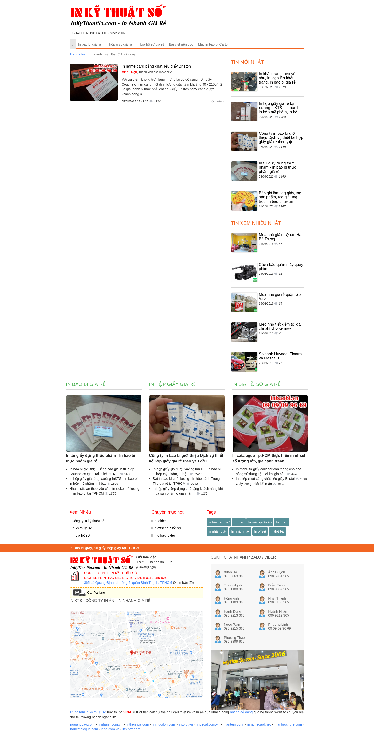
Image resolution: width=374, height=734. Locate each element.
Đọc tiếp (217, 101)
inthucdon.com (164, 724)
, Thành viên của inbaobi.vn (147, 72)
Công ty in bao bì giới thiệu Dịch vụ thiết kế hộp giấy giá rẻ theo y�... (281, 137)
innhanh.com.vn (111, 724)
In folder (158, 521)
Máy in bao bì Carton (214, 44)
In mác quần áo (260, 522)
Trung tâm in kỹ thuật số (88, 712)
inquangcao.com (82, 724)
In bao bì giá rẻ (89, 44)
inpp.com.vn (110, 729)
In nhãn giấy (217, 531)
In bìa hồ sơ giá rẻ (150, 44)
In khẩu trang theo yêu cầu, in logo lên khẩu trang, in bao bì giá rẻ (278, 78)
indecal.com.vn (208, 724)
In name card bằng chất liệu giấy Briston (156, 66)
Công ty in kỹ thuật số (87, 521)
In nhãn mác (240, 531)
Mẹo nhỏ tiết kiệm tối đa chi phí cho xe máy (280, 326)
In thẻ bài (278, 531)
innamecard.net (259, 724)
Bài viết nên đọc (181, 44)
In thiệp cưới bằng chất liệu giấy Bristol (266, 479)
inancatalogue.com (84, 729)
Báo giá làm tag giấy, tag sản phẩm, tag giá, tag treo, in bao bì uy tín (280, 197)
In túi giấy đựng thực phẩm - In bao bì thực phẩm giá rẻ (277, 167)
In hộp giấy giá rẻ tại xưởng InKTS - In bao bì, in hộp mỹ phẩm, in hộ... (280, 108)
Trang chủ (77, 54)
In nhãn (281, 522)
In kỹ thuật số (81, 528)
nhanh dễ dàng (241, 712)
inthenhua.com (138, 724)
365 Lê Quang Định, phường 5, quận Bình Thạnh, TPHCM (128, 583)
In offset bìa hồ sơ (166, 528)
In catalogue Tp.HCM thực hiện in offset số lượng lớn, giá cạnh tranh (268, 458)
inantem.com (233, 724)
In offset (260, 531)
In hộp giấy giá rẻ (119, 44)
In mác (239, 522)
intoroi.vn (186, 724)
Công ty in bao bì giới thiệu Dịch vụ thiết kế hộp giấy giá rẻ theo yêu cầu (186, 458)
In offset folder (163, 535)
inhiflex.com (131, 729)
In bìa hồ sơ (80, 535)
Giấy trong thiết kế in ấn (254, 484)
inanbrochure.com (288, 724)
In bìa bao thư (218, 522)
